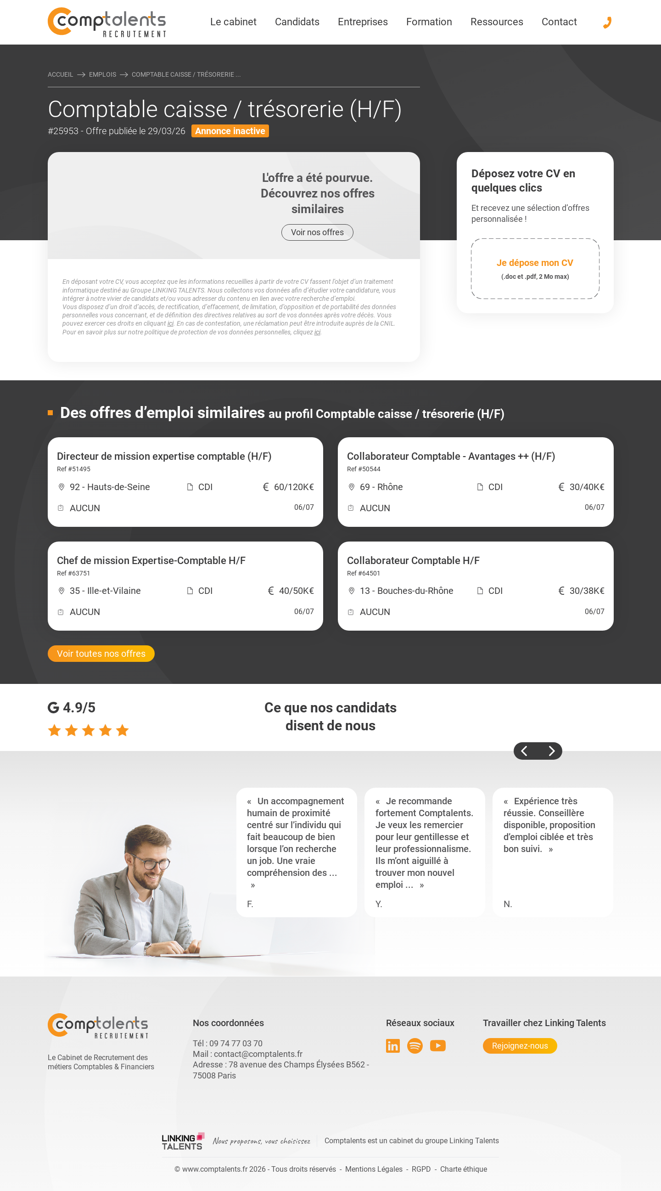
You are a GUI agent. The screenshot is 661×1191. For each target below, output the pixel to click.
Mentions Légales (374, 1169)
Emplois (102, 74)
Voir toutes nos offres (101, 653)
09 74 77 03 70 (236, 1043)
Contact (559, 22)
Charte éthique (463, 1169)
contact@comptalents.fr (258, 1054)
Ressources (497, 22)
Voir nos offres (317, 232)
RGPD (421, 1169)
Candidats (297, 22)
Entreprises (363, 22)
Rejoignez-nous (520, 1045)
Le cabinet (233, 22)
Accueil (60, 74)
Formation (429, 22)
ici (171, 323)
